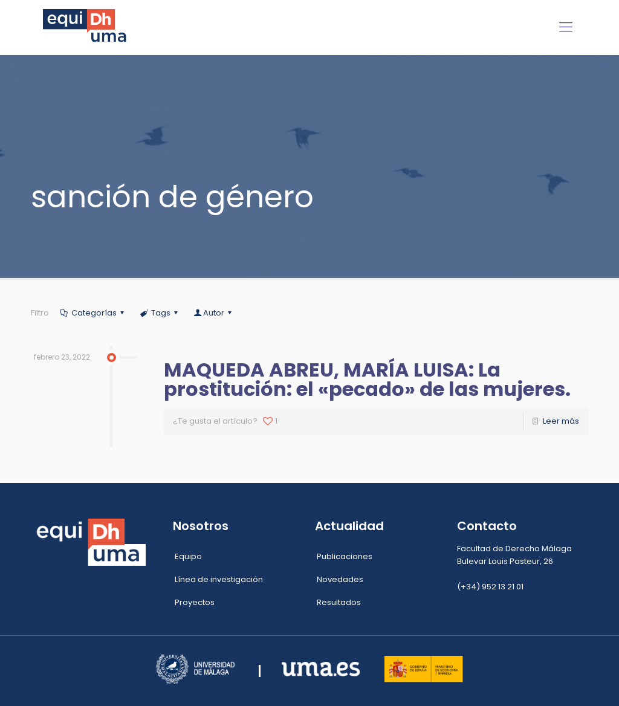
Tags (159, 313)
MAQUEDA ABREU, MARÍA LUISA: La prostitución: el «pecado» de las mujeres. (367, 379)
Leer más (561, 421)
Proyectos (195, 602)
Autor (213, 313)
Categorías (92, 313)
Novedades (340, 579)
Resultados (339, 602)
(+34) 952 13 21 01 (490, 586)
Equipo (188, 556)
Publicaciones (344, 556)
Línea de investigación (219, 579)
